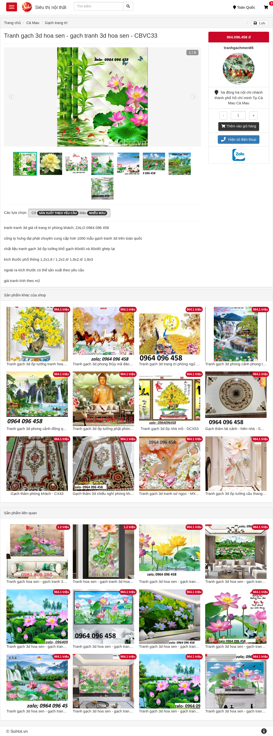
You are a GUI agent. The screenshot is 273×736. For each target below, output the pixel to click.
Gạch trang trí (56, 23)
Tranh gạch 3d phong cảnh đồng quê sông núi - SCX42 (51, 428)
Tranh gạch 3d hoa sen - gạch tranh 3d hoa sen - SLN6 (184, 646)
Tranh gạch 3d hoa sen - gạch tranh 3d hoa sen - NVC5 (184, 581)
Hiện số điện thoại (238, 140)
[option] (102, 96)
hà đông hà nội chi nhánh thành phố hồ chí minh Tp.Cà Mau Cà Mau (239, 97)
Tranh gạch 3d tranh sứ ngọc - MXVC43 (172, 493)
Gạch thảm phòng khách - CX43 (37, 493)
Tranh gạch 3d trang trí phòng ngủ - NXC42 (175, 364)
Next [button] (193, 96)
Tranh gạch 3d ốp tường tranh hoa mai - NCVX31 (47, 364)
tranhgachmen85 (238, 48)
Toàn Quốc (244, 7)
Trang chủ (12, 23)
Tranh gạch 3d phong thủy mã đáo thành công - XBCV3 (118, 364)
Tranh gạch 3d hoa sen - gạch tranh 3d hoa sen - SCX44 (119, 711)
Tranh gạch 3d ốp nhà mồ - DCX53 (170, 428)
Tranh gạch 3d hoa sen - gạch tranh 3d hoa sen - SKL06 (52, 646)
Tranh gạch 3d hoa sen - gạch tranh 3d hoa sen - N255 (118, 646)
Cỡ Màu (69, 213)
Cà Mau (32, 23)
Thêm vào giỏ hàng (238, 126)
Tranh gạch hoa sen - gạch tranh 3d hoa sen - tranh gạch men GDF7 (62, 581)
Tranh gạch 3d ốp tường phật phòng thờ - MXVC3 (114, 428)
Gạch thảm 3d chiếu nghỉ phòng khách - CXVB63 (113, 493)
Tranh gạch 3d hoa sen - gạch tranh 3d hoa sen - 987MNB (187, 711)
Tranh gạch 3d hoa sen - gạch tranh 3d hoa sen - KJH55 (52, 711)
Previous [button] (11, 96)
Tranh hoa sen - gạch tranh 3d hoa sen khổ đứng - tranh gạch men (128, 581)
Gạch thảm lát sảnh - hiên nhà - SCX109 (238, 428)
